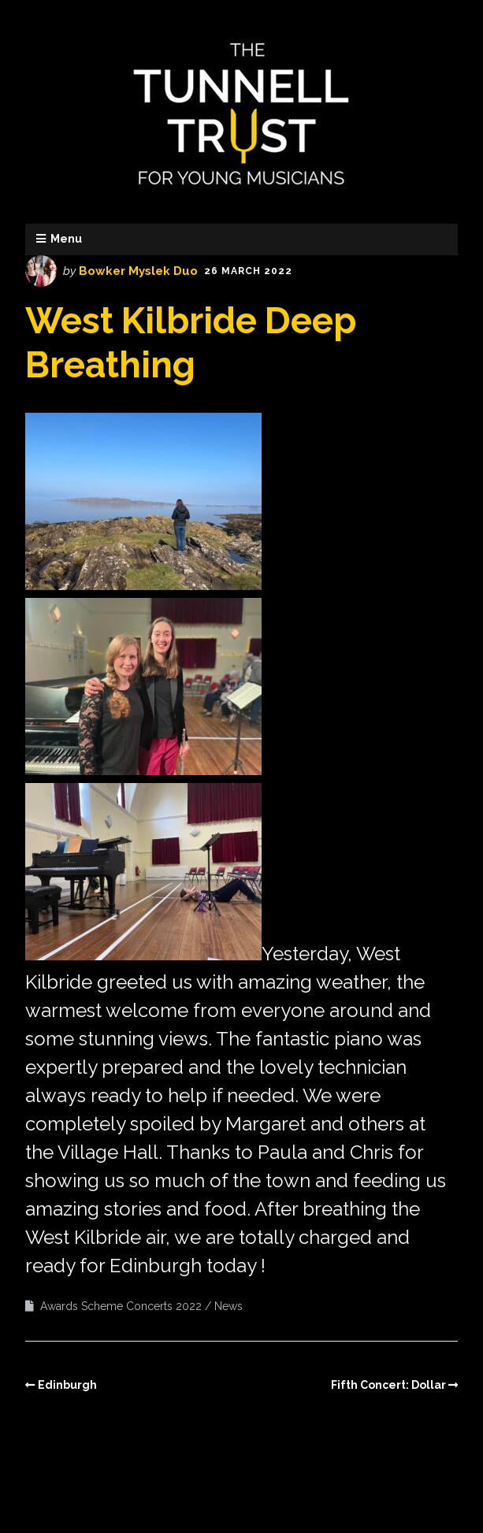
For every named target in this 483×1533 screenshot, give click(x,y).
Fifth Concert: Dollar (388, 1385)
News (228, 1306)
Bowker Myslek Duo (138, 271)
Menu (66, 238)
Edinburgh (67, 1385)
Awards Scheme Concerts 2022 (121, 1306)
